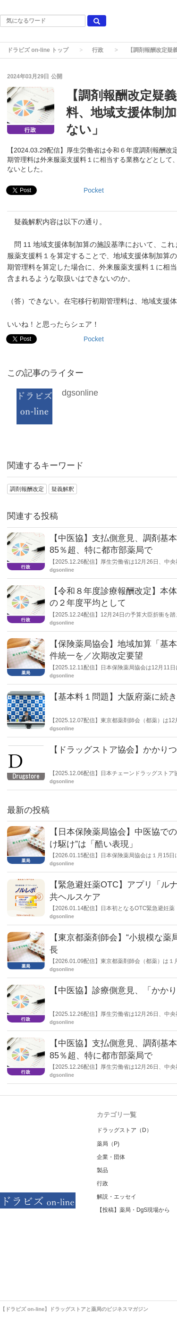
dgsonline (80, 392)
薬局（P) (108, 1144)
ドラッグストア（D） (124, 1130)
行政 (97, 50)
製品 (102, 1170)
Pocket (94, 190)
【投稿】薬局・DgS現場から (133, 1210)
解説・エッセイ (116, 1196)
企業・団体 (111, 1157)
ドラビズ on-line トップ (37, 50)
